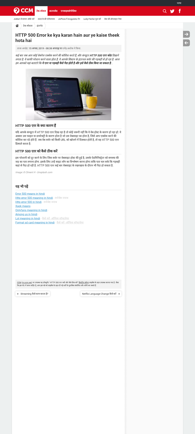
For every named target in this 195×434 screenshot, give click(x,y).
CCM (19, 282)
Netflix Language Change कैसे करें (99, 293)
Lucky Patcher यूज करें (92, 19)
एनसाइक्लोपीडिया (68, 11)
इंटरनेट (40, 25)
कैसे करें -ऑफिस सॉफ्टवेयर (55, 218)
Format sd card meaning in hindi (35, 222)
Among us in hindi (26, 214)
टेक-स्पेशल (41, 11)
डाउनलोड (53, 11)
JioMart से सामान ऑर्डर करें (24, 19)
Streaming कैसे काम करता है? (34, 293)
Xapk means (22, 206)
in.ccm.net (26, 282)
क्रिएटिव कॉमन (84, 282)
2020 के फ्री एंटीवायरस (46, 19)
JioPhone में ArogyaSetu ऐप (69, 19)
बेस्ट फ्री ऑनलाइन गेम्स (112, 19)
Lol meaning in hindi (27, 218)
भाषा (179, 3)
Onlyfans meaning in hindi (31, 210)
